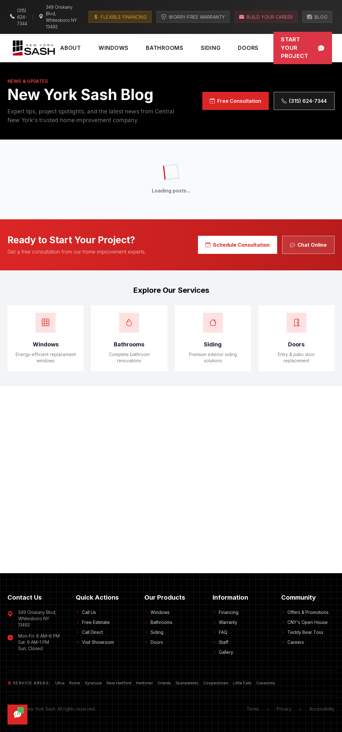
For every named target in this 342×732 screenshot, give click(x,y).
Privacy (284, 708)
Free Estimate (93, 622)
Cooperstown (216, 683)
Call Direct (89, 632)
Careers (292, 642)
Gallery (223, 652)
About (70, 48)
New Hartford (119, 683)
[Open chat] (17, 715)
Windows (113, 48)
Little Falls (242, 683)
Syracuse (93, 683)
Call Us (86, 612)
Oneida (164, 683)
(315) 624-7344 (304, 101)
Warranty (225, 622)
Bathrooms (164, 48)
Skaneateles (187, 683)
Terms (253, 708)
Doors (248, 48)
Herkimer (144, 683)
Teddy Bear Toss (302, 632)
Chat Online (308, 245)
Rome (74, 683)
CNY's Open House (304, 622)
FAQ (220, 632)
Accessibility (322, 708)
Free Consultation (235, 101)
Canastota (265, 683)
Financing (225, 612)
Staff (220, 642)
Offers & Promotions (305, 612)
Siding (211, 48)
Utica (60, 683)
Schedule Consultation (237, 245)
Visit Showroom (95, 642)
